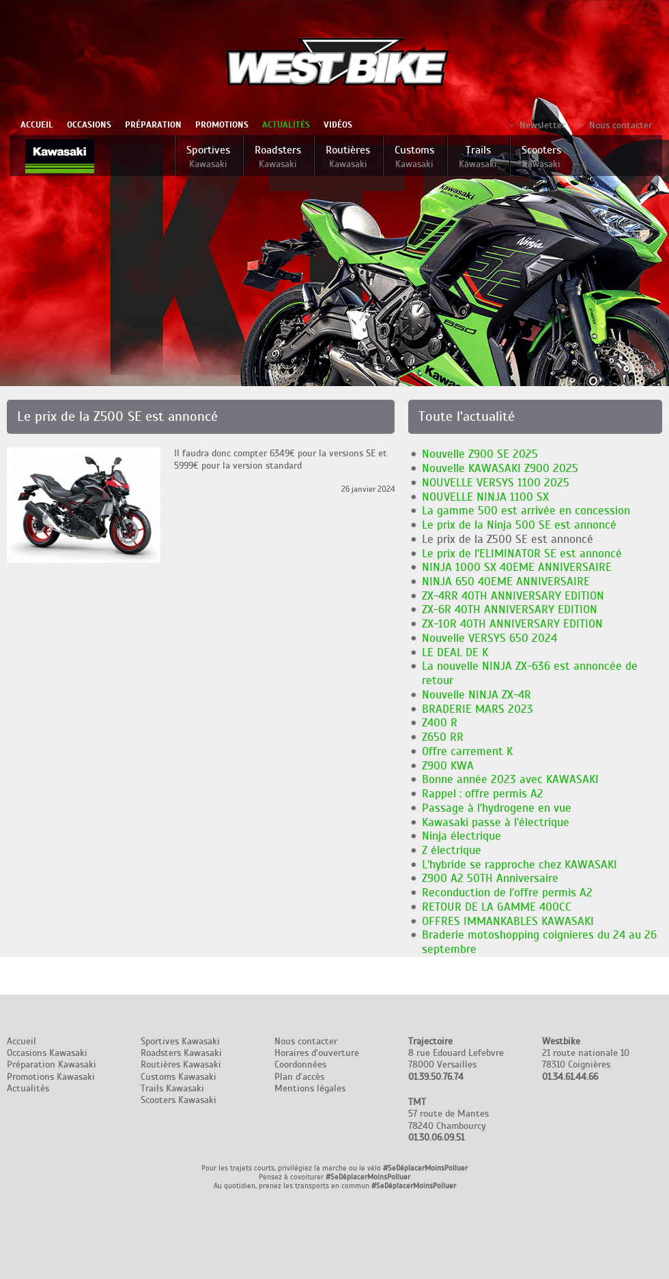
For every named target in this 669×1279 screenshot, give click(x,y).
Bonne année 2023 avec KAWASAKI (510, 779)
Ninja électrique (461, 836)
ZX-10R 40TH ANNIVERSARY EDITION (512, 624)
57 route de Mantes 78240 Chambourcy (448, 1119)
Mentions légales (309, 1088)
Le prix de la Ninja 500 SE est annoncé (519, 525)
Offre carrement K (467, 751)
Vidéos (338, 124)
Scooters (541, 156)
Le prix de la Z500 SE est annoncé (507, 539)
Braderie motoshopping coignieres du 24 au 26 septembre (539, 942)
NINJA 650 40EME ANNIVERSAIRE (506, 581)
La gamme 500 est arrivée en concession (526, 510)
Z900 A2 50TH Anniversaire (490, 878)
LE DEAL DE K (455, 652)
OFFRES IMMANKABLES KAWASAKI (508, 921)
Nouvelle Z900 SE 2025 (480, 454)
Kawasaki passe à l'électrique (495, 822)
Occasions (89, 124)
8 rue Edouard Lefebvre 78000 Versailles (456, 1059)
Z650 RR (443, 737)
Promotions (221, 124)
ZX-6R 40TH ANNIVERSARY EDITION (509, 609)
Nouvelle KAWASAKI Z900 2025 (500, 468)
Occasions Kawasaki (47, 1053)
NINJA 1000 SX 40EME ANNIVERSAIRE (517, 567)
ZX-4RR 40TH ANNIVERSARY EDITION (513, 596)
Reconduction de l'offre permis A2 (507, 892)
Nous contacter (620, 125)
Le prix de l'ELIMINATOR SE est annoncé (522, 553)
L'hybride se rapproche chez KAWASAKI (519, 864)
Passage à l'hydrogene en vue (496, 808)
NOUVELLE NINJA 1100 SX (485, 497)
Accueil (36, 124)
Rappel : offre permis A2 (482, 793)
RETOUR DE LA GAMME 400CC (496, 907)
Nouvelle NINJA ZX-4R (476, 695)
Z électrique (451, 850)
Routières (348, 156)
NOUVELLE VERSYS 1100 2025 (495, 482)
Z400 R (439, 723)
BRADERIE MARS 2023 (477, 709)
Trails (478, 156)
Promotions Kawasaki (51, 1077)
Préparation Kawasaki (51, 1064)
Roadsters (278, 156)
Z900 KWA (448, 766)
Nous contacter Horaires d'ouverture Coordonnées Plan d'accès (316, 1059)
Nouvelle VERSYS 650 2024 (489, 638)
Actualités (286, 124)
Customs (414, 156)
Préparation (153, 124)
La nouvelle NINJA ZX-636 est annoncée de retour (530, 673)
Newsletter (542, 125)
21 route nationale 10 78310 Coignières (585, 1059)
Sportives (208, 156)
